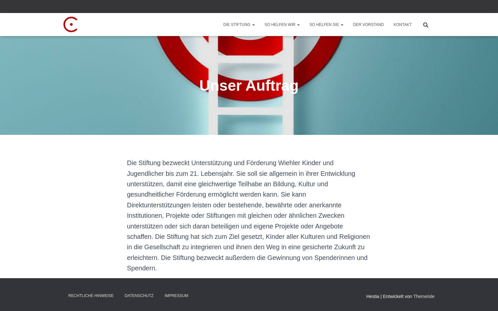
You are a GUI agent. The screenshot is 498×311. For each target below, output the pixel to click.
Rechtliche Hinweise (91, 295)
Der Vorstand (368, 24)
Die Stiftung (239, 24)
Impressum (176, 295)
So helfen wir (282, 24)
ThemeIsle (424, 296)
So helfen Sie (326, 24)
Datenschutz (139, 295)
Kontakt (403, 24)
